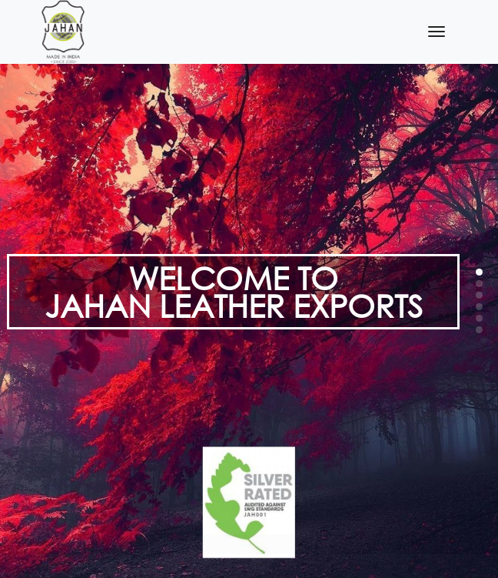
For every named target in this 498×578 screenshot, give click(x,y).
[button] (479, 272)
